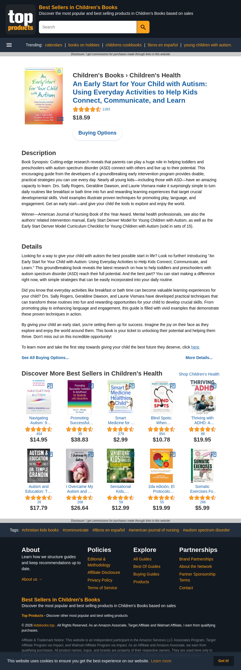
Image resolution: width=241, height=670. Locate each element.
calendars (53, 45)
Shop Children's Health (199, 374)
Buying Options (97, 133)
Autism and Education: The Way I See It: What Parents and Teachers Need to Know (38, 489)
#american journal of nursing (154, 530)
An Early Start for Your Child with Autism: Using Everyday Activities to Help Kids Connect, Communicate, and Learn (140, 92)
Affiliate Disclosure (104, 572)
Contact (186, 588)
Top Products (33, 616)
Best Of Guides (146, 566)
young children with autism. (208, 45)
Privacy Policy (100, 580)
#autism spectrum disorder (206, 530)
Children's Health (155, 75)
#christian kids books (40, 530)
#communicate (76, 530)
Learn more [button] (161, 661)
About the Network (195, 566)
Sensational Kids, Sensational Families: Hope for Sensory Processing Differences (120, 489)
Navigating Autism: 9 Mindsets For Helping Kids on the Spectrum (38, 420)
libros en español (163, 45)
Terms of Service (102, 588)
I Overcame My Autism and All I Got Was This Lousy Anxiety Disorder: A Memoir (79, 489)
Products (141, 582)
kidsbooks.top (44, 625)
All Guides (142, 559)
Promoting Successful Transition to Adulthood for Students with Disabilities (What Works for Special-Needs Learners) (80, 420)
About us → (32, 579)
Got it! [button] (223, 661)
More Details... (199, 357)
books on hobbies (84, 45)
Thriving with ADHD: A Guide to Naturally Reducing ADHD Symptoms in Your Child (202, 420)
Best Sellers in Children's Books (78, 7)
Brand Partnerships (196, 559)
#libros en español (109, 530)
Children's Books (98, 75)
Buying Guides (146, 574)
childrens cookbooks (124, 45)
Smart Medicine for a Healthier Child (120, 420)
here (195, 347)
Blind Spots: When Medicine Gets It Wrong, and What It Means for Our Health (161, 420)
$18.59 (81, 117)
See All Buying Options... (45, 357)
